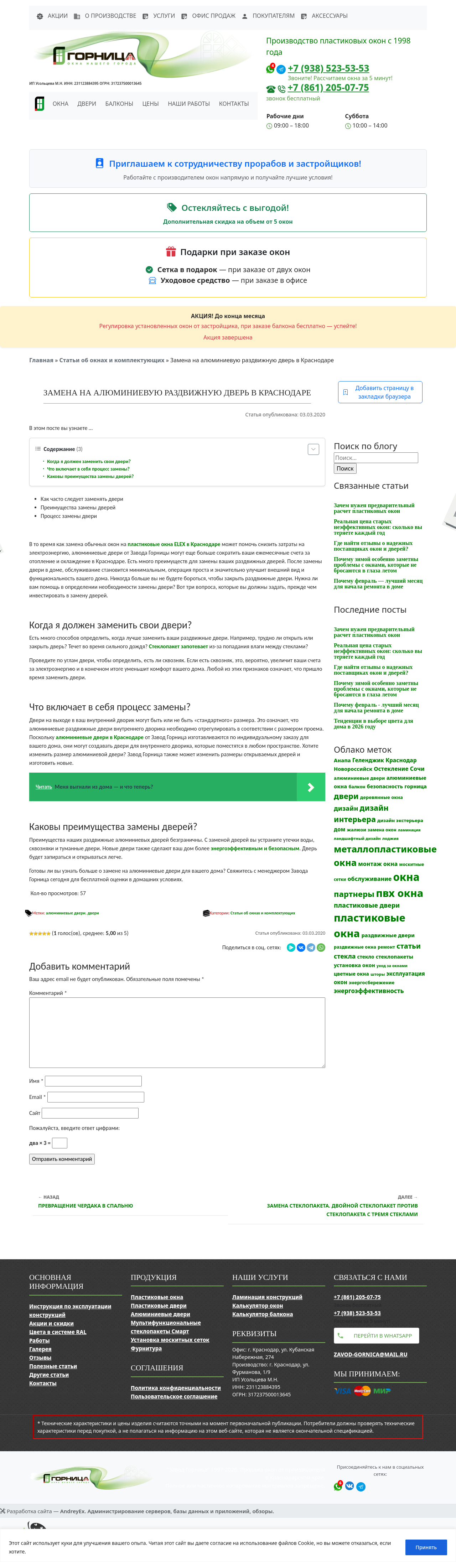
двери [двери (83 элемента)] (346, 796)
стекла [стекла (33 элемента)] (345, 956)
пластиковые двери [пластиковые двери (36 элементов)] (367, 905)
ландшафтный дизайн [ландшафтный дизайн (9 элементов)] (357, 838)
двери (93, 912)
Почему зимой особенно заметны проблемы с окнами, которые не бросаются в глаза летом (376, 565)
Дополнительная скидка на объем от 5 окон (228, 221)
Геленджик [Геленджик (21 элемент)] (368, 760)
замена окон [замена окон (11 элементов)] (382, 830)
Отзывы (40, 1357)
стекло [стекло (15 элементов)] (365, 956)
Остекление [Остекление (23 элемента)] (391, 769)
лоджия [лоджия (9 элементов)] (390, 838)
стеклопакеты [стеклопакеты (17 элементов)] (394, 956)
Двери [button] (86, 104)
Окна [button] (60, 104)
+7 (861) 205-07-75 (328, 87)
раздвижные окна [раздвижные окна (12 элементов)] (355, 947)
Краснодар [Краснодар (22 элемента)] (400, 760)
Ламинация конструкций (267, 1297)
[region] (228, 1545)
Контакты (234, 104)
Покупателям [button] (268, 16)
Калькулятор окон (257, 1305)
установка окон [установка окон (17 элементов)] (354, 965)
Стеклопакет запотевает (178, 646)
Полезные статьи (53, 1366)
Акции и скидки (51, 1323)
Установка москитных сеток (170, 1339)
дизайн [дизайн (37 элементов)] (346, 808)
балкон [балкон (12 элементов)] (356, 787)
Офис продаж (208, 16)
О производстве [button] (104, 16)
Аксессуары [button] (324, 16)
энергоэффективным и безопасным (255, 848)
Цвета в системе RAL (58, 1331)
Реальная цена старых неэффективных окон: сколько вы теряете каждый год (378, 527)
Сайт (34, 1113)
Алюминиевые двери (160, 1314)
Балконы (119, 104)
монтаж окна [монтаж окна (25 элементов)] (378, 864)
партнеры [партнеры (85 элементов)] (354, 893)
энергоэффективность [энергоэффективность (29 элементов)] (369, 991)
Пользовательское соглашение (174, 1396)
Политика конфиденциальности (176, 1387)
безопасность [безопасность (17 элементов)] (385, 786)
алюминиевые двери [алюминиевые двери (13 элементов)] (359, 778)
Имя (36, 1081)
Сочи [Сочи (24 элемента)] (417, 769)
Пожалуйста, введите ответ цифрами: (74, 1128)
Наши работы (189, 104)
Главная (41, 360)
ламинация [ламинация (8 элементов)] (409, 829)
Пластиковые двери (159, 1305)
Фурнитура (146, 1348)
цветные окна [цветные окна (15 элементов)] (351, 973)
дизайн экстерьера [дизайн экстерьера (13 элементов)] (400, 820)
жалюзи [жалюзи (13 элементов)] (356, 829)
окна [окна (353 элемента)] (406, 877)
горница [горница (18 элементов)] (415, 786)
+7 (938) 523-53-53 (328, 68)
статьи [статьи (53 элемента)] (409, 946)
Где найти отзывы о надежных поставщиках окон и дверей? (373, 546)
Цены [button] (150, 104)
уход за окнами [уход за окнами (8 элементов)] (392, 965)
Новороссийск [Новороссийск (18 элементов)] (353, 768)
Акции (52, 16)
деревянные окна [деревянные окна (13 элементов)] (381, 797)
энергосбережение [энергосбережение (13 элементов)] (371, 982)
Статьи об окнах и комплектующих (111, 360)
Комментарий (48, 993)
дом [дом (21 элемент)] (339, 829)
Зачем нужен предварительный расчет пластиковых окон (374, 508)
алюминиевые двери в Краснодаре (100, 737)
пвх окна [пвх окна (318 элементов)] (399, 893)
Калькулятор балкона (262, 1314)
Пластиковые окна (157, 1297)
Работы (39, 1340)
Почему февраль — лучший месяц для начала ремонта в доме (378, 584)
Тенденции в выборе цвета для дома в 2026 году (373, 724)
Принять (426, 1547)
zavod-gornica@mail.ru (371, 1354)
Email (37, 1097)
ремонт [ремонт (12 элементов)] (386, 947)
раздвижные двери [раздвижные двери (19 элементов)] (388, 935)
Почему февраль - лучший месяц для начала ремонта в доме (376, 707)
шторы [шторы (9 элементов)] (377, 974)
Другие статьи (49, 1374)
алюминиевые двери (66, 912)
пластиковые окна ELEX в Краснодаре (174, 544)
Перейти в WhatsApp (383, 1335)
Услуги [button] (158, 16)
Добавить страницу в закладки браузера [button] (378, 392)
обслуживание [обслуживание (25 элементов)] (370, 879)
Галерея (40, 1349)
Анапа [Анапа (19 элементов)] (342, 760)
